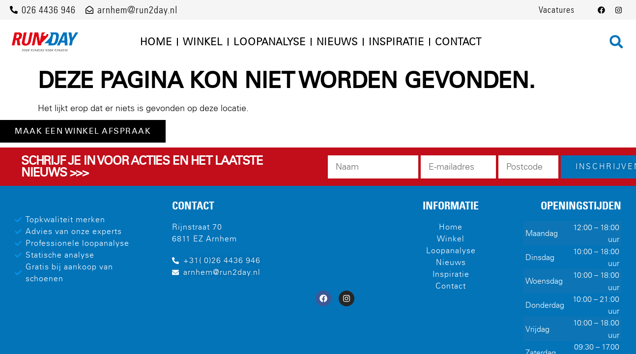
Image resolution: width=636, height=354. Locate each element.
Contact (458, 42)
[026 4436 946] (14, 10)
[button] (616, 42)
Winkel (203, 42)
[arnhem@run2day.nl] (89, 10)
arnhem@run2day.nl (137, 10)
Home (156, 42)
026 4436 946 (49, 10)
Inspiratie (396, 42)
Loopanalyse (269, 42)
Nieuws (337, 42)
